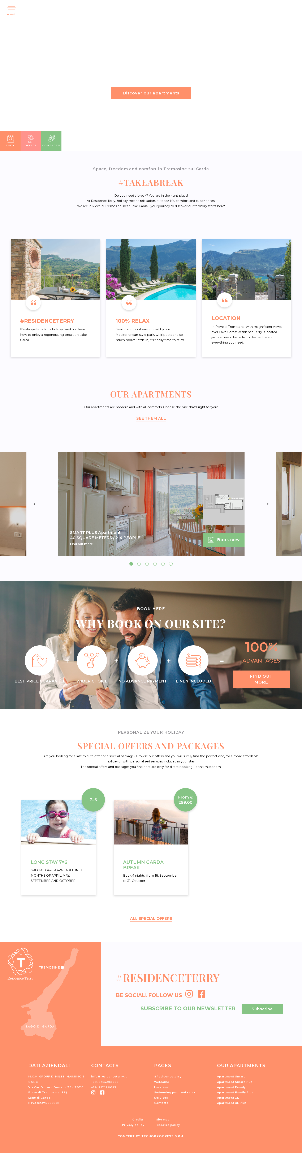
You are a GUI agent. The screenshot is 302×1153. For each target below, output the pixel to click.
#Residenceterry (167, 1076)
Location (161, 1086)
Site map (163, 1119)
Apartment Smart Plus (235, 1081)
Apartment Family (231, 1086)
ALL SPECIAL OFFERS (151, 918)
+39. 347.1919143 (104, 1086)
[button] (292, 7)
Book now (224, 539)
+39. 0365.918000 (105, 1081)
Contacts (161, 1102)
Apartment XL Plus (231, 1102)
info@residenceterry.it (109, 1076)
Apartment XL (228, 1097)
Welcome (161, 1081)
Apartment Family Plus (235, 1091)
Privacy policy (133, 1124)
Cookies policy (168, 1124)
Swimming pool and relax (174, 1091)
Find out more (81, 544)
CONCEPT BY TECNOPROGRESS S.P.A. (151, 1135)
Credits (137, 1119)
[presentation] (39, 504)
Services (161, 1097)
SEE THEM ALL (151, 418)
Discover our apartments (151, 93)
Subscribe (262, 1008)
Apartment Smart (231, 1076)
